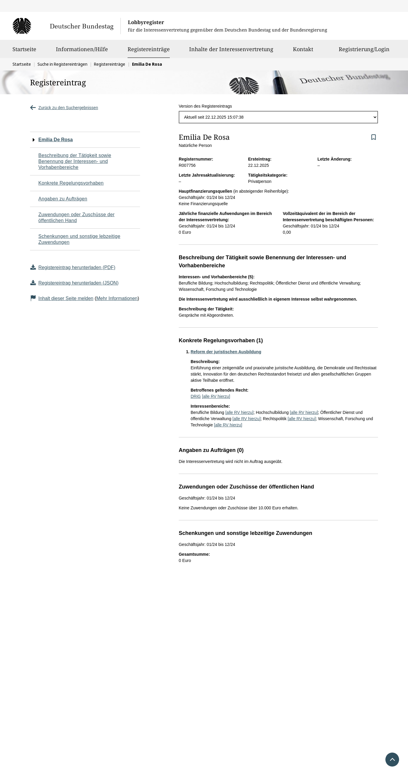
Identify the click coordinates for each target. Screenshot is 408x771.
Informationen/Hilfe (82, 51)
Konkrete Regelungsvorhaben (71, 183)
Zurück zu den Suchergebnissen (64, 107)
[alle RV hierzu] (216, 396)
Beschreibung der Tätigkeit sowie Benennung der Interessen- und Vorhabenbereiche (74, 161)
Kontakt (303, 51)
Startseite (24, 51)
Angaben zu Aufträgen (62, 198)
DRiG (196, 396)
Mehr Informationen (117, 298)
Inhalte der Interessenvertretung (231, 51)
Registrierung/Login (364, 51)
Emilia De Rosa (55, 139)
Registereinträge (149, 49)
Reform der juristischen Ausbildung (226, 351)
